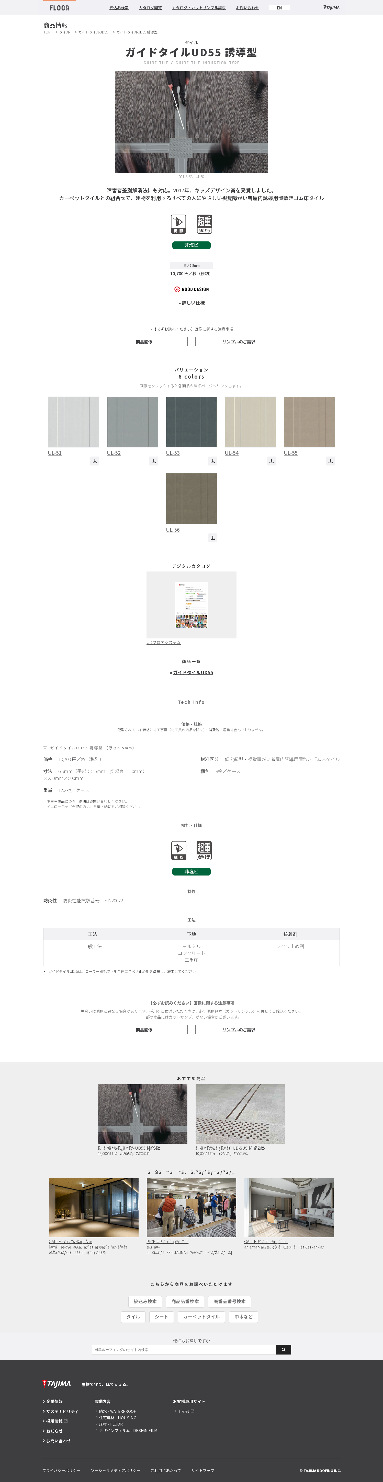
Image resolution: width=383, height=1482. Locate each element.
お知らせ (54, 1431)
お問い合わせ (247, 7)
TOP (47, 31)
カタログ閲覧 (150, 7)
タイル (64, 31)
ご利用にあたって (166, 1470)
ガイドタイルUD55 (93, 31)
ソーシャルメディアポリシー (115, 1470)
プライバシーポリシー (61, 1470)
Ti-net (183, 1411)
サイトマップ (202, 1470)
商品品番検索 (185, 1301)
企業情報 (54, 1401)
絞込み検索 (119, 7)
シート (161, 1316)
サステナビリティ (62, 1411)
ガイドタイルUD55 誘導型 (136, 31)
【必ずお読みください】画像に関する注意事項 (193, 329)
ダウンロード (94, 461)
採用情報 (54, 1421)
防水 (117, 1411)
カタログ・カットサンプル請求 (199, 7)
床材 (111, 1424)
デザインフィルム (128, 1430)
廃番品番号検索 (229, 1301)
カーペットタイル (201, 1316)
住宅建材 (117, 1417)
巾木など (243, 1316)
